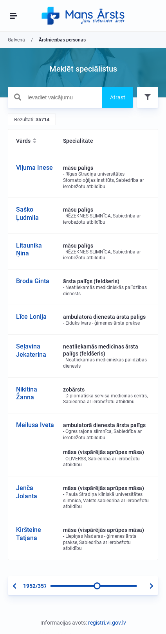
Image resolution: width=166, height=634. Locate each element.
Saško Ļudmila (27, 213)
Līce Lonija (31, 316)
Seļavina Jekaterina (31, 350)
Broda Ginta (32, 281)
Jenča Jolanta (26, 492)
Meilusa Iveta (35, 425)
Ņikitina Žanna (26, 393)
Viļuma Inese (34, 167)
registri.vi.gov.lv (107, 623)
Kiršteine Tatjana (28, 534)
